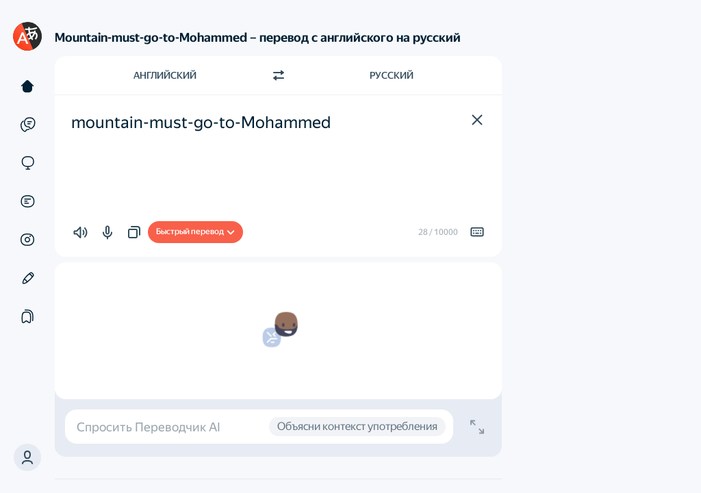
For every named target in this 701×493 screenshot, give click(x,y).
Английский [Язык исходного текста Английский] (164, 75)
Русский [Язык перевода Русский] (391, 75)
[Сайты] (27, 163)
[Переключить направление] (279, 75)
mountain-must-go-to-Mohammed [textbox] (201, 122)
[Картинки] (27, 239)
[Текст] (27, 86)
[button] (27, 457)
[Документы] (27, 201)
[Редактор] (27, 278)
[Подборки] (27, 316)
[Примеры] (27, 124)
